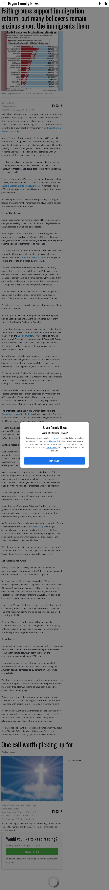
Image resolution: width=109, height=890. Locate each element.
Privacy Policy (55, 441)
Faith (103, 3)
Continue (54, 461)
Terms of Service (59, 437)
